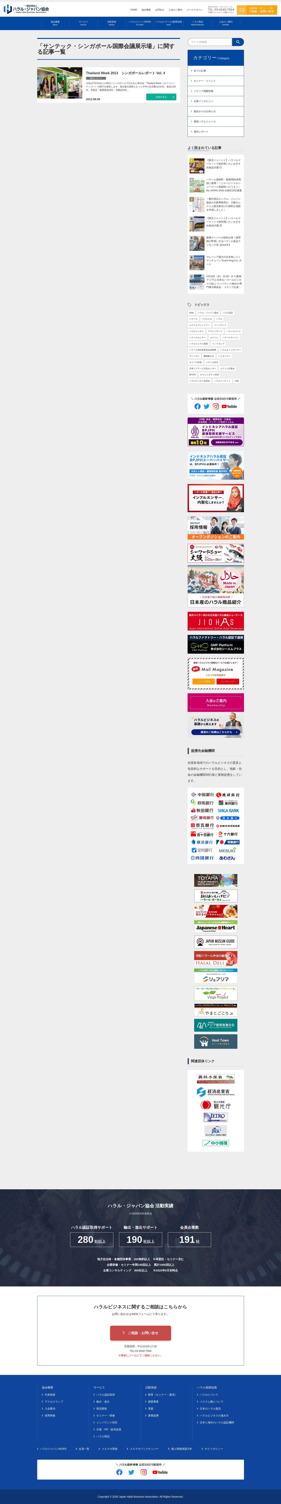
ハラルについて (209, 1394)
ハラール (193, 319)
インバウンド (220, 325)
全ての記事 (200, 70)
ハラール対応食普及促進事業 (202, 350)
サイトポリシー (214, 1448)
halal (191, 313)
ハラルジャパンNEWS (140, 23)
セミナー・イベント (205, 80)
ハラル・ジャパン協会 (208, 313)
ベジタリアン (224, 356)
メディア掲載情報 (203, 91)
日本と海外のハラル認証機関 (217, 1422)
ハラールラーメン (230, 337)
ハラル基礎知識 (207, 1387)
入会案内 (50, 1408)
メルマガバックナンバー (144, 1448)
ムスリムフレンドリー (199, 325)
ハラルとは (207, 319)
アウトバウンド (215, 331)
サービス (83, 23)
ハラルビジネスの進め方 (214, 1415)
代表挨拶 (50, 1394)
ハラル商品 (197, 23)
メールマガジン (195, 9)
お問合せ (159, 9)
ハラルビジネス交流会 (199, 381)
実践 (150, 1408)
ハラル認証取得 (105, 1394)
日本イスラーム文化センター (202, 368)
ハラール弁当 (212, 362)
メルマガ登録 (203, 681)
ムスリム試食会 (227, 368)
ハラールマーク (233, 331)
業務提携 (153, 1415)
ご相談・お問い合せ (143, 1333)
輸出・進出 (103, 1401)
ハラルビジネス (196, 331)
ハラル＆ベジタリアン (230, 350)
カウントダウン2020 (209, 375)
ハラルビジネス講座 (198, 344)
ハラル (219, 319)
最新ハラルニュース (205, 121)
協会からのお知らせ (205, 111)
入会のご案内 (175, 9)
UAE (237, 381)
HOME (133, 9)
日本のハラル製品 (210, 1408)
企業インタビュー (203, 101)
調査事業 (153, 1401)
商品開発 (101, 1408)
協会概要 (146, 9)
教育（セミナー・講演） (162, 1394)
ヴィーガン (194, 356)
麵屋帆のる (209, 356)
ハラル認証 (228, 313)
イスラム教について (211, 1401)
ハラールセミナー (197, 337)
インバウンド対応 (106, 1422)
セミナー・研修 (105, 1415)
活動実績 (111, 23)
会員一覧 (84, 1448)
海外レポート (201, 131)
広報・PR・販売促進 (108, 1429)
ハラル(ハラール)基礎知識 (168, 23)
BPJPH (192, 375)
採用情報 (50, 1415)
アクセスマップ (54, 1401)
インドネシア (218, 344)
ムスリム (214, 337)
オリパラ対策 (195, 362)
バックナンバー (227, 681)
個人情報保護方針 (181, 1448)
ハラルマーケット (222, 381)
